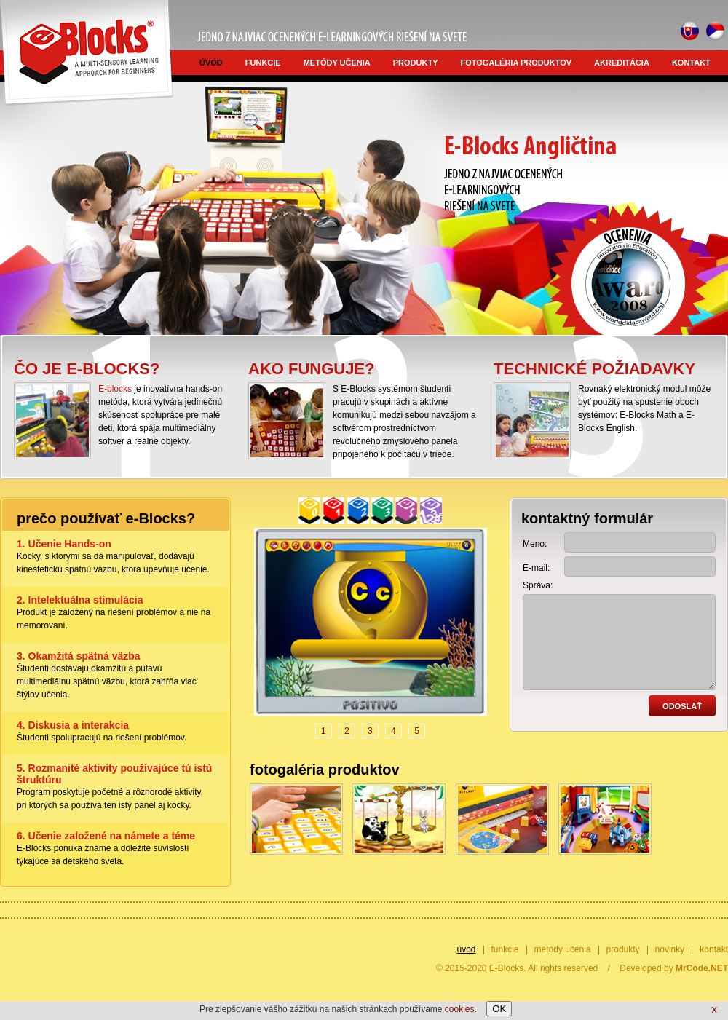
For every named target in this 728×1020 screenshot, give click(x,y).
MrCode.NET (702, 968)
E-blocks (115, 389)
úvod (211, 62)
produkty (415, 62)
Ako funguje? (311, 369)
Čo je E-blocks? (86, 369)
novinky (670, 949)
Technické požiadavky (594, 369)
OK (499, 1008)
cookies (460, 1009)
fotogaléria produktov (516, 62)
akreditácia (621, 62)
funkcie (263, 62)
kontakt (691, 62)
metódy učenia (337, 62)
